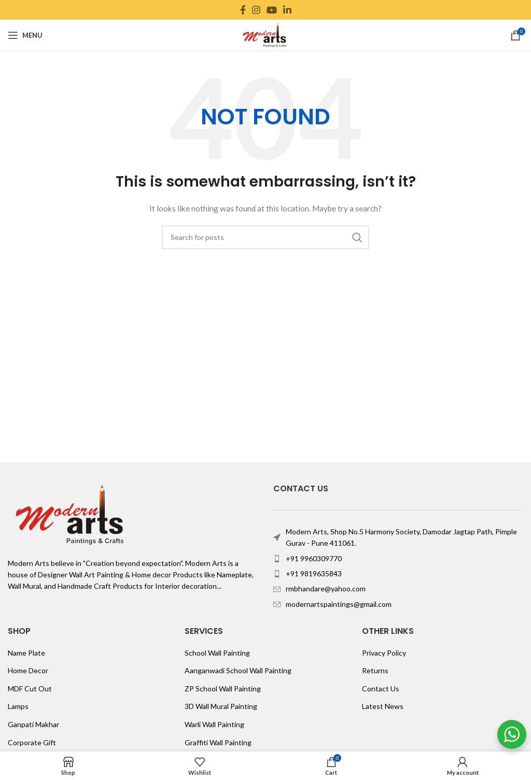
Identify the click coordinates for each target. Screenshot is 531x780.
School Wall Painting (217, 652)
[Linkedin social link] (287, 10)
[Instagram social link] (256, 10)
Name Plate (26, 652)
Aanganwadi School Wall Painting (238, 670)
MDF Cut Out (30, 688)
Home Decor (28, 670)
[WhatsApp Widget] (511, 734)
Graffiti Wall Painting (218, 742)
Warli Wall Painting (214, 724)
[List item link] (398, 558)
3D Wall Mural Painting (221, 706)
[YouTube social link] (271, 10)
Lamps (18, 706)
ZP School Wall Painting (223, 688)
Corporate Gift (32, 742)
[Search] (265, 237)
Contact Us (380, 688)
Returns (375, 670)
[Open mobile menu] (25, 35)
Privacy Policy (384, 652)
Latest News (382, 706)
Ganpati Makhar (33, 724)
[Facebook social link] (243, 10)
